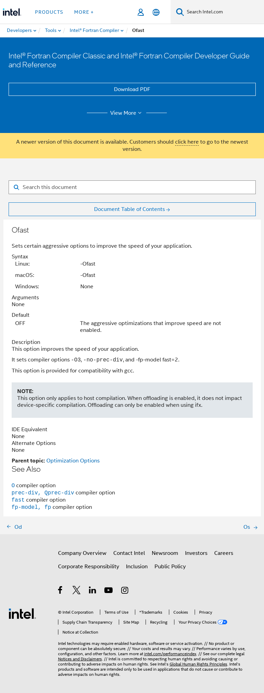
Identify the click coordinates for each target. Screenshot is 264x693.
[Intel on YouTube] (109, 591)
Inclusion (137, 566)
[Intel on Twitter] (76, 591)
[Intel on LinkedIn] (93, 591)
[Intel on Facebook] (60, 591)
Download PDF (132, 89)
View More (127, 113)
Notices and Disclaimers (80, 658)
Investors (196, 553)
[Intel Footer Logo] (22, 613)
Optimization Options (73, 460)
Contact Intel (129, 553)
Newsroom (165, 553)
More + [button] (84, 12)
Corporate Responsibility (88, 566)
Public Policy (170, 566)
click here (187, 141)
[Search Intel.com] (224, 12)
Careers (223, 553)
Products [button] (49, 12)
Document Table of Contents (129, 209)
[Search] (180, 12)
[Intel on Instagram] (125, 591)
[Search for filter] (132, 187)
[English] (156, 12)
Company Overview (82, 553)
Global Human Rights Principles (198, 664)
